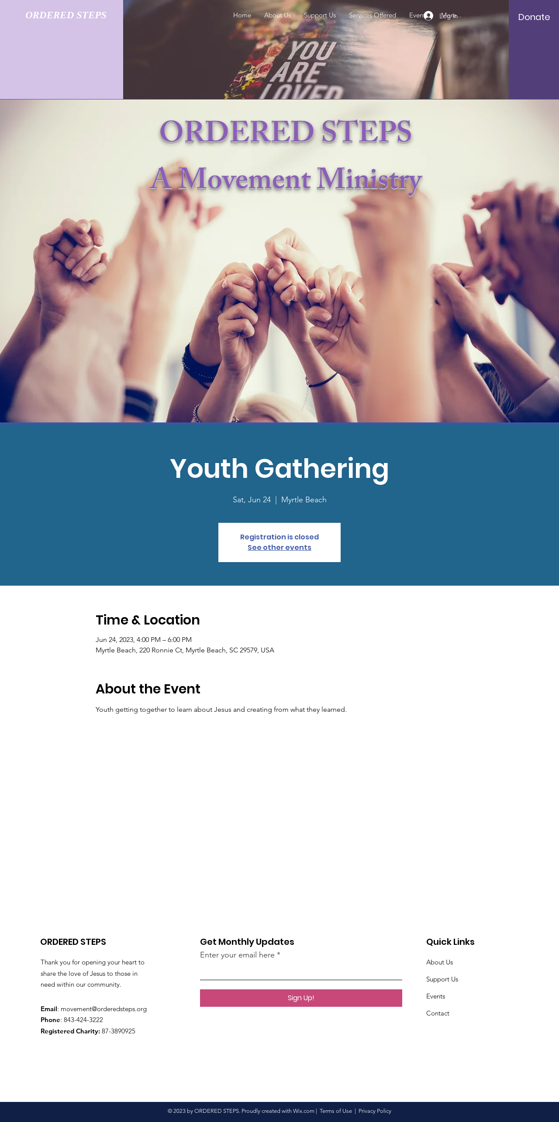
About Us (439, 962)
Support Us (442, 979)
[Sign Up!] (301, 998)
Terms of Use (336, 1111)
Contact (438, 1013)
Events (435, 996)
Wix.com (303, 1111)
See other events (279, 547)
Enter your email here (237, 955)
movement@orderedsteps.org (104, 1009)
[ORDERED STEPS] (72, 15)
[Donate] (534, 17)
